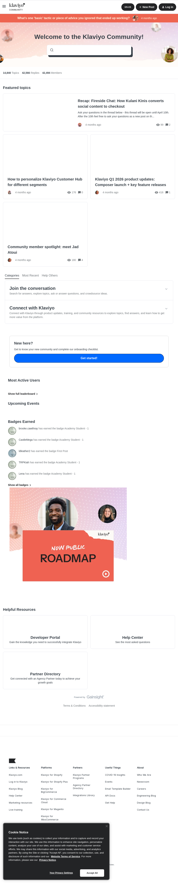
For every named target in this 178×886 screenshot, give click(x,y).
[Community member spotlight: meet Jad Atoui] (45, 234)
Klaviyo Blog (16, 788)
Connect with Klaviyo (32, 307)
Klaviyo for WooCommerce (49, 818)
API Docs (110, 795)
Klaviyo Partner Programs (81, 777)
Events (108, 781)
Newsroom (143, 781)
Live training (15, 809)
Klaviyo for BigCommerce (49, 790)
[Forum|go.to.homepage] (17, 7)
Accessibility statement (102, 705)
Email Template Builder (118, 788)
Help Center (15, 795)
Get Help (110, 802)
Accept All (92, 873)
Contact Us (143, 809)
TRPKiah (24, 462)
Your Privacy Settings (61, 873)
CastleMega (26, 439)
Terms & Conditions (74, 705)
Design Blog (144, 802)
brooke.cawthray (28, 428)
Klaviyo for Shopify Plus (54, 781)
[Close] (107, 826)
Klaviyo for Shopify (51, 775)
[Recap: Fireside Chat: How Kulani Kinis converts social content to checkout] (89, 112)
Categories (12, 275)
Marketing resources (20, 802)
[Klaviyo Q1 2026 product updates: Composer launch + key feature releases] (132, 166)
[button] (4, 7)
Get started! (89, 358)
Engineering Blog (146, 795)
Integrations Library (84, 795)
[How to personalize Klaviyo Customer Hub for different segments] (45, 166)
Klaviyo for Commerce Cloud (53, 801)
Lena (22, 473)
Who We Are (144, 775)
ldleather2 (24, 451)
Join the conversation (32, 288)
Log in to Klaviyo (18, 781)
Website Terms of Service (65, 856)
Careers (141, 788)
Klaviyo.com (15, 775)
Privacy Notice (47, 860)
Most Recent (30, 275)
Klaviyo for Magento (52, 809)
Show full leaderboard (23, 394)
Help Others (50, 275)
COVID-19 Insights (115, 775)
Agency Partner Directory (81, 787)
